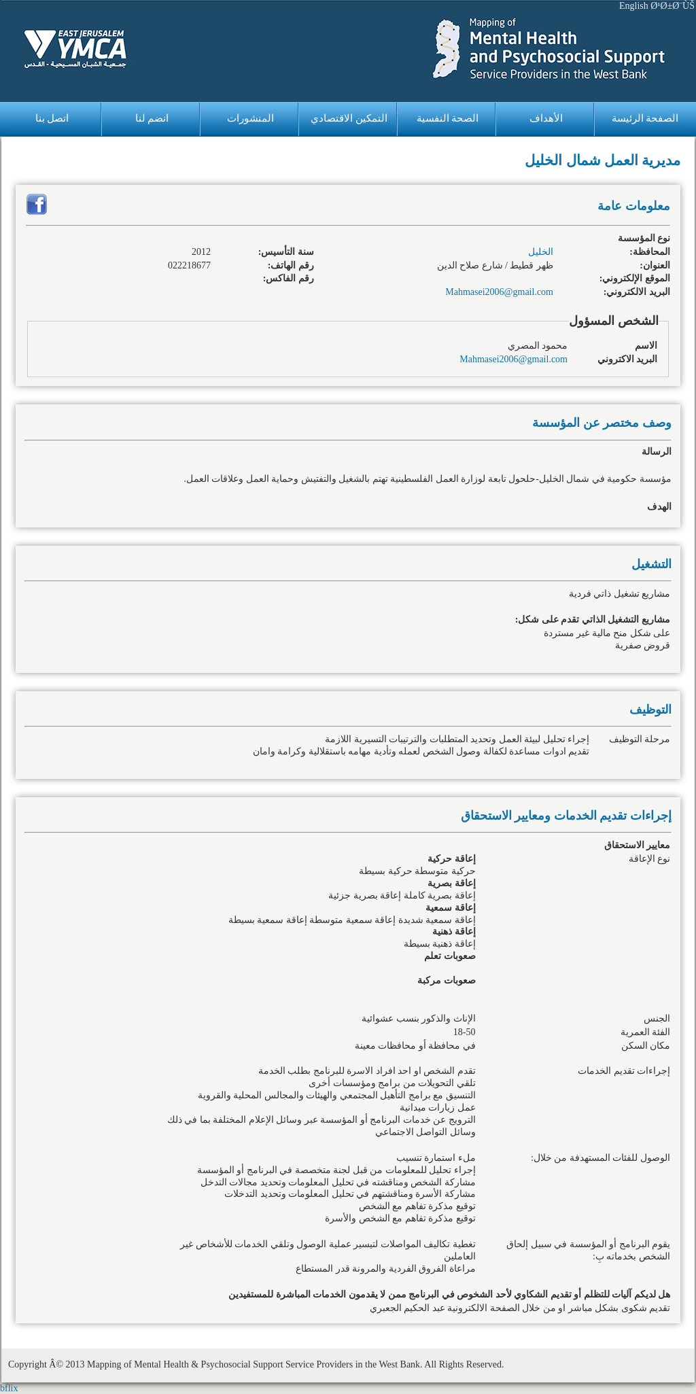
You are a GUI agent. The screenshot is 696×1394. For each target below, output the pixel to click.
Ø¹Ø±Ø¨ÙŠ (672, 6)
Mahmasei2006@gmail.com (499, 292)
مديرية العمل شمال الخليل (602, 160)
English (633, 6)
